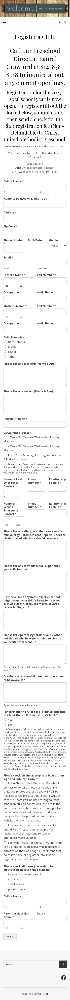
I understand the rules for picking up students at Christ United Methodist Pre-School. (34, 713)
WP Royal (43, 993)
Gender (54, 240)
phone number (17, 889)
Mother (13, 347)
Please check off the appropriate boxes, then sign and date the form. (34, 777)
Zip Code (10, 226)
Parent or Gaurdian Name (16, 915)
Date (41, 913)
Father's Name (14, 275)
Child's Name (13, 181)
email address (16, 884)
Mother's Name (15, 306)
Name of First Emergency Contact (13, 482)
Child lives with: (15, 337)
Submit (10, 936)
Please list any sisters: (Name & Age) (28, 391)
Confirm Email (44, 268)
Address (10, 212)
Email (8, 257)
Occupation (11, 292)
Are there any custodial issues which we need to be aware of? (34, 678)
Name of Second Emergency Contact (11, 509)
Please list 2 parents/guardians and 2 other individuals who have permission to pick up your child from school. (33, 638)
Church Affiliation (15, 419)
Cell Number (46, 275)
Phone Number (14, 242)
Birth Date (36, 240)
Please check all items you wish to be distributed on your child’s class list (28, 868)
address (13, 879)
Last (39, 192)
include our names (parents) (25, 874)
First (6, 192)
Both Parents (16, 342)
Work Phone (45, 292)
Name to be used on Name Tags (26, 198)
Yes (10, 719)
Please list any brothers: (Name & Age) (30, 364)
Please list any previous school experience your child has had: (32, 567)
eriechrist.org (57, 146)
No (10, 724)
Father (12, 352)
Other (11, 356)
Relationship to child (57, 481)
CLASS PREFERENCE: (17, 432)
